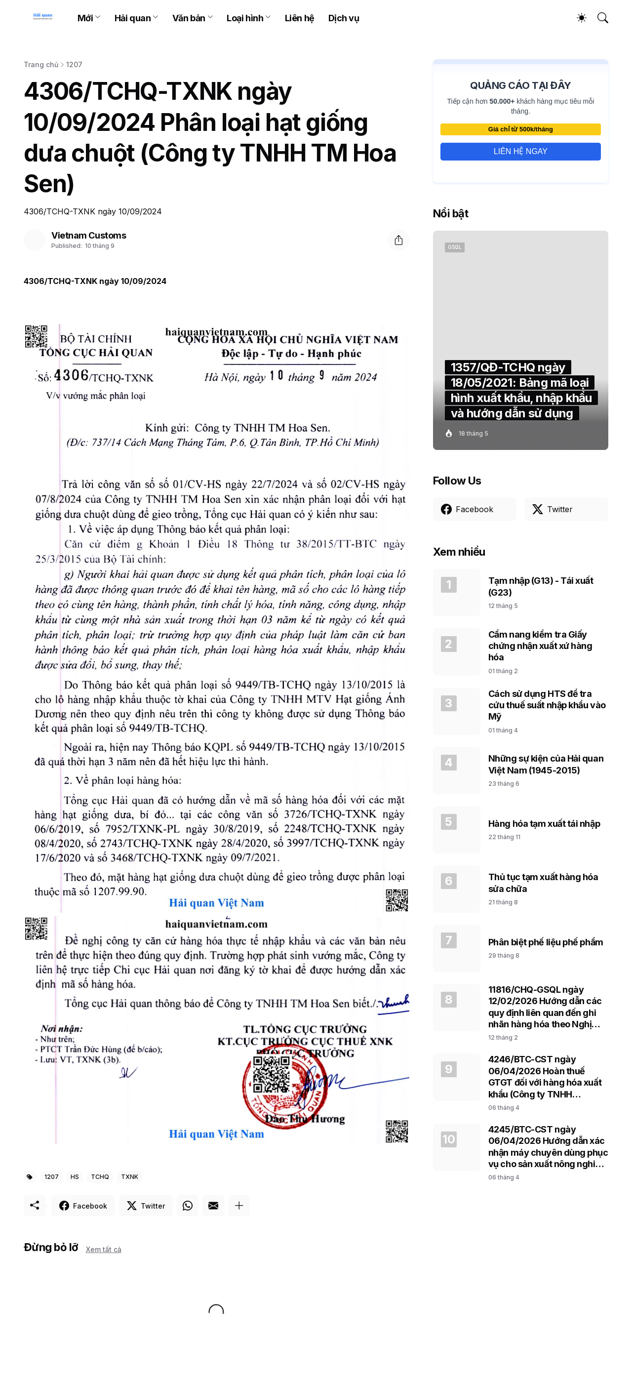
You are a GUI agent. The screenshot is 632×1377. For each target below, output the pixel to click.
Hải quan (133, 18)
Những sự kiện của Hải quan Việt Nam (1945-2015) (545, 764)
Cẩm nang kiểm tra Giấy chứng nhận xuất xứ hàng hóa (540, 646)
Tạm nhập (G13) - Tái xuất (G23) (540, 586)
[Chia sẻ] (398, 240)
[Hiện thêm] (239, 1205)
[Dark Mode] (577, 18)
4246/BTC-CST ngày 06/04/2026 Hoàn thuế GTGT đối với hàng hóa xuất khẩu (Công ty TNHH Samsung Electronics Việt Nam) (544, 1077)
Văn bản (188, 18)
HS (75, 1176)
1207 (74, 64)
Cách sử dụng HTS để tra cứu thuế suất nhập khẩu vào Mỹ (547, 705)
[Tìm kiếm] (598, 18)
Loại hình (245, 18)
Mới (85, 18)
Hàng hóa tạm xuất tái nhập (544, 823)
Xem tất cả (103, 1249)
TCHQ (100, 1176)
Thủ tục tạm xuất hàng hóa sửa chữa (543, 882)
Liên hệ (300, 18)
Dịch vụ (343, 18)
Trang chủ (41, 64)
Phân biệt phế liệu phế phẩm (545, 942)
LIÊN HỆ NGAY (521, 151)
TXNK (129, 1176)
